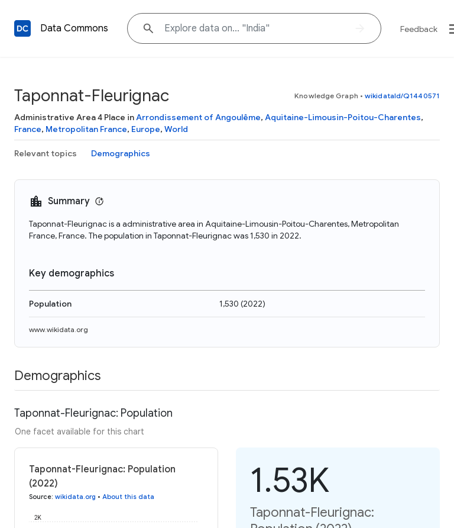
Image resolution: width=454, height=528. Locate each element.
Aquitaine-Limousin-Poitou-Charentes (343, 117)
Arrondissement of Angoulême (198, 117)
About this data (128, 496)
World (176, 129)
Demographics (120, 153)
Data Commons (74, 28)
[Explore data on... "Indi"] (254, 28)
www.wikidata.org (58, 329)
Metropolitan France (86, 129)
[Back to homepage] (22, 28)
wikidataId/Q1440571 (402, 95)
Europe (145, 129)
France (27, 129)
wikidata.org (75, 496)
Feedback (418, 29)
